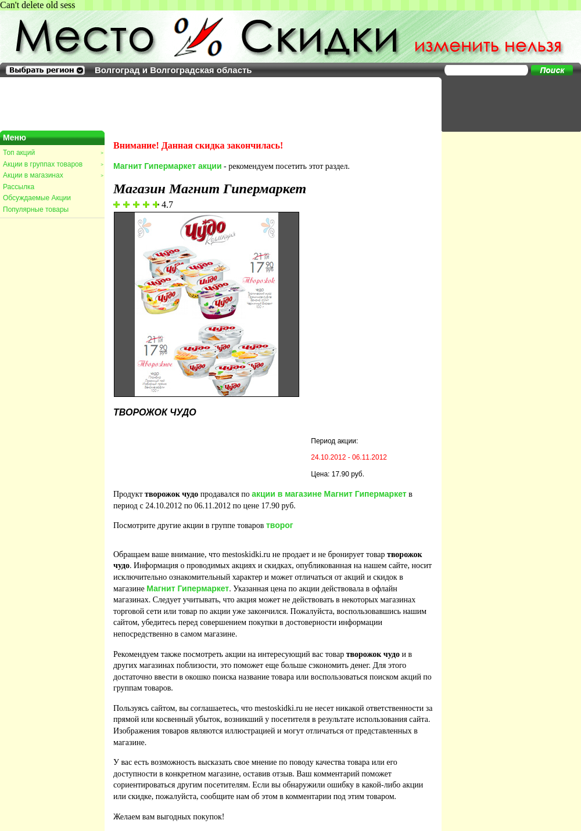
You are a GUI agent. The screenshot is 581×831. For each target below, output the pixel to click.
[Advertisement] (505, 103)
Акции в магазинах (53, 175)
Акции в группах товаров (53, 164)
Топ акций (53, 153)
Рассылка (18, 187)
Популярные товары (36, 209)
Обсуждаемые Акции (37, 198)
